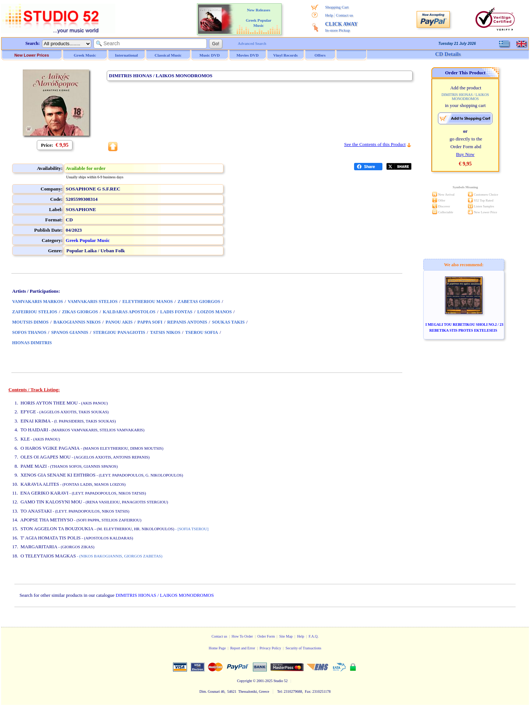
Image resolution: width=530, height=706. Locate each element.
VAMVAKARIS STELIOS (92, 301)
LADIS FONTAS (176, 311)
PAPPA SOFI (149, 322)
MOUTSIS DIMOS (30, 322)
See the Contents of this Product (375, 144)
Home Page (217, 648)
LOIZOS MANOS (214, 311)
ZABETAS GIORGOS (199, 301)
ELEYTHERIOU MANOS (147, 301)
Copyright (244, 681)
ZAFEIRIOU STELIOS (34, 311)
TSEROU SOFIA (201, 332)
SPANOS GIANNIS (69, 332)
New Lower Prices (31, 55)
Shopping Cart (337, 7)
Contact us (344, 15)
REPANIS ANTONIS (187, 322)
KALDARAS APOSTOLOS (129, 311)
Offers (320, 55)
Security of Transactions (303, 648)
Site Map (286, 636)
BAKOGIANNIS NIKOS (76, 322)
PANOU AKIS (119, 322)
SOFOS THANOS (29, 332)
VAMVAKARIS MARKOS (37, 301)
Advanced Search (252, 43)
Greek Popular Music (88, 240)
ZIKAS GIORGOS (80, 311)
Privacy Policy (270, 648)
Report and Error (242, 648)
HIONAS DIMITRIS (32, 342)
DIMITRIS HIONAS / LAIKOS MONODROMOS (165, 595)
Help (329, 15)
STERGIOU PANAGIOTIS (119, 332)
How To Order (242, 636)
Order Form (266, 636)
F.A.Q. (314, 636)
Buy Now (465, 154)
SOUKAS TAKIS (228, 322)
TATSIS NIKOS (165, 332)
